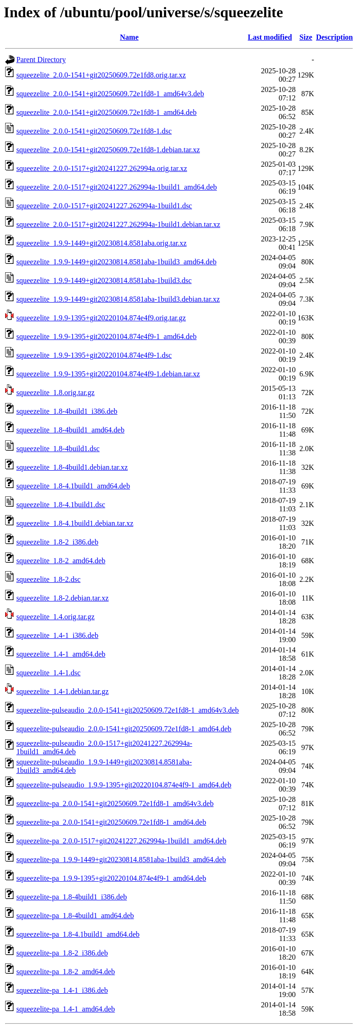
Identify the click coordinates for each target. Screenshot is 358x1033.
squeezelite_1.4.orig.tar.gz (55, 617)
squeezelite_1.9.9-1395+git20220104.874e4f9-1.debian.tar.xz (108, 374)
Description (334, 37)
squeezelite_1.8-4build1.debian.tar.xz (72, 467)
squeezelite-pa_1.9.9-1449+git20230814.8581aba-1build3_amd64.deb (121, 859)
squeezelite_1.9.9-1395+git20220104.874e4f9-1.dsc (94, 355)
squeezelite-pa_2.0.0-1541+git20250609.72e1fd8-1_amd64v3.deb (114, 803)
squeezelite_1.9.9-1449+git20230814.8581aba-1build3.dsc (104, 280)
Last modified (270, 37)
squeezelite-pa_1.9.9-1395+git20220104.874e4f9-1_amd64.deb (111, 878)
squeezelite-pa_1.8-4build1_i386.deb (71, 897)
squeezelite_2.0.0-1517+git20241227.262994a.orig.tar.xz (101, 168)
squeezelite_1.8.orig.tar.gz (55, 392)
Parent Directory (41, 60)
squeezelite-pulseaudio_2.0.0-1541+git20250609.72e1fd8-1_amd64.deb (123, 729)
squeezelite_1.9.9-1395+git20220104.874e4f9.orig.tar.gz (101, 318)
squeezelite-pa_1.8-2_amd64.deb (65, 972)
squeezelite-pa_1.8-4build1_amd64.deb (75, 916)
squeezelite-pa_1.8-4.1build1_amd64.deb (77, 934)
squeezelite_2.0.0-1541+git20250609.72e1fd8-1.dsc (94, 131)
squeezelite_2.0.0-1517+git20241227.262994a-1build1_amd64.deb (116, 187)
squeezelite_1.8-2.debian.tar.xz (62, 598)
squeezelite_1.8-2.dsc (48, 579)
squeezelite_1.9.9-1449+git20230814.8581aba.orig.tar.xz (101, 243)
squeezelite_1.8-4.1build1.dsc (60, 505)
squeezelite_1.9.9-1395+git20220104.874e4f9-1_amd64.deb (106, 336)
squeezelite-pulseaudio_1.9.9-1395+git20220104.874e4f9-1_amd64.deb (123, 785)
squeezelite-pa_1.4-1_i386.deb (62, 990)
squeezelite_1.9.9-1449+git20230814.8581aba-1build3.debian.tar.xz (118, 299)
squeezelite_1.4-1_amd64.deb (60, 654)
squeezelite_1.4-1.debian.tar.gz (62, 691)
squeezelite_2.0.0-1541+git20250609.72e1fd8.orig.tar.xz (101, 75)
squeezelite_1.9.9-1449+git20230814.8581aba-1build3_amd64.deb (116, 262)
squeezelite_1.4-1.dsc (48, 673)
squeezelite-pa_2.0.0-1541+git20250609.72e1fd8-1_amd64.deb (111, 822)
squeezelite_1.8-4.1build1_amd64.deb (73, 486)
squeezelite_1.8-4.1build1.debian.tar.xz (74, 523)
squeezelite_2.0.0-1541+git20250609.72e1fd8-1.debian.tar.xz (108, 150)
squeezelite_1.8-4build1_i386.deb (66, 411)
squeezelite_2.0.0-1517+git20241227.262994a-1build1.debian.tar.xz (118, 224)
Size (305, 37)
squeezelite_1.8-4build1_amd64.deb (70, 430)
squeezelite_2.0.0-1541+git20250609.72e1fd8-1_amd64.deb (106, 112)
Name (129, 37)
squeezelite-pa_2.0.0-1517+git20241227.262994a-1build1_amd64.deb (121, 841)
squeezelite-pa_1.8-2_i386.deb (62, 953)
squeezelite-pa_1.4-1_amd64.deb (65, 1009)
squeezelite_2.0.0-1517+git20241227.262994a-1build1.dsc (104, 206)
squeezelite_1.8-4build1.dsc (58, 449)
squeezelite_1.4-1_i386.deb (57, 635)
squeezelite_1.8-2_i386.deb (57, 542)
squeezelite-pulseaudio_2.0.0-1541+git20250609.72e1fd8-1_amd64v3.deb (127, 710)
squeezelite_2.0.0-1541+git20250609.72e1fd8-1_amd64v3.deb (110, 94)
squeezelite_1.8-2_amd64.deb (60, 561)
